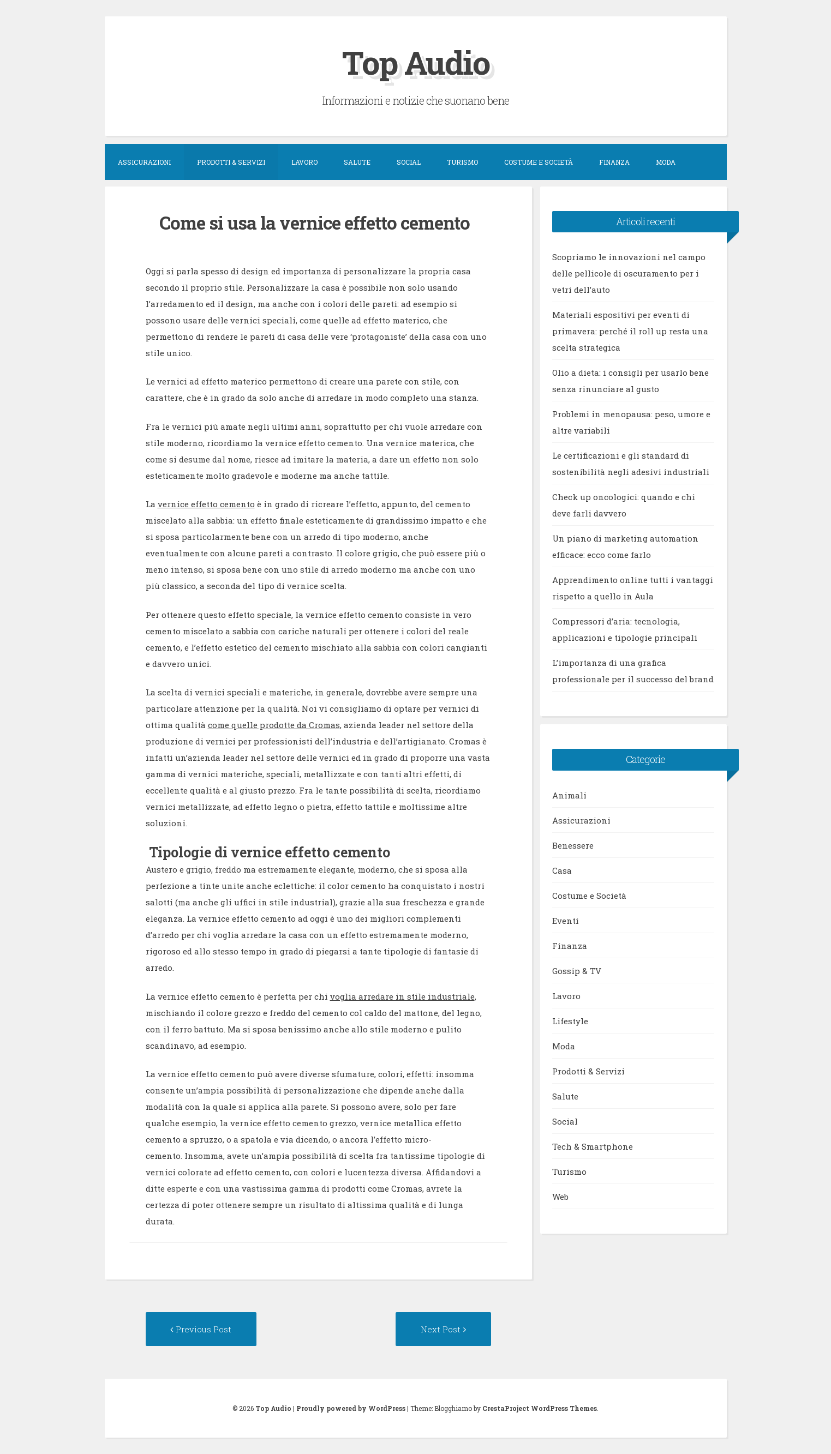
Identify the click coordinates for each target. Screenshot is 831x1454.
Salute (357, 161)
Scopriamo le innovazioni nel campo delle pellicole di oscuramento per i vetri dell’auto (629, 273)
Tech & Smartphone (592, 1145)
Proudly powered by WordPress (350, 1408)
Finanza (614, 161)
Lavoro (304, 161)
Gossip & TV (576, 970)
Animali (569, 794)
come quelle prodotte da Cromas (274, 724)
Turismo (462, 161)
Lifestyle (570, 1020)
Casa (562, 869)
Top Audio (416, 61)
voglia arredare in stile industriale (402, 995)
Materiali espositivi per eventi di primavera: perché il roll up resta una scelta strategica (630, 330)
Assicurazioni (144, 161)
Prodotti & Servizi (231, 161)
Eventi (565, 920)
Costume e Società (538, 161)
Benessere (573, 844)
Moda (665, 161)
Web (560, 1196)
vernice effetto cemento (206, 503)
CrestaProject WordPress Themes (539, 1408)
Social (409, 161)
